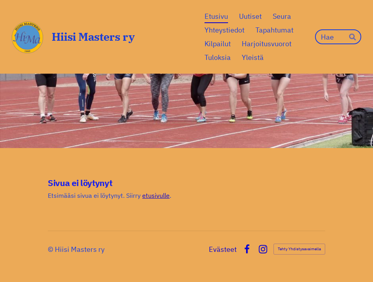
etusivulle (156, 195)
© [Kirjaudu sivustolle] (51, 249)
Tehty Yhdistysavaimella (299, 248)
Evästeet (223, 249)
